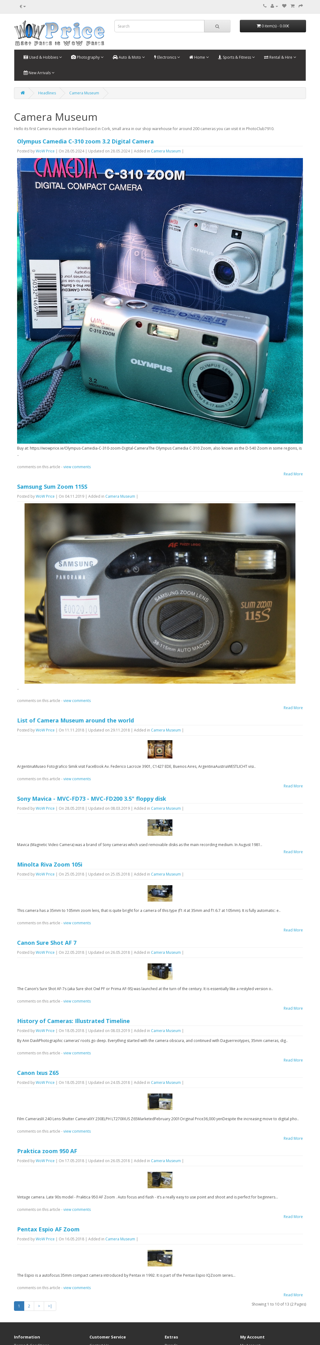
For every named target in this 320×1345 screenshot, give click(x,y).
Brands (171, 1291)
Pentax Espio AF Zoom (48, 1181)
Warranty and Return (32, 1304)
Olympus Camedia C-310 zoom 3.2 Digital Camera (85, 141)
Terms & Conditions (31, 1291)
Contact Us (99, 1291)
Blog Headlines (178, 1316)
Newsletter (249, 1310)
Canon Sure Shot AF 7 (46, 913)
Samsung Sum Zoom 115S (52, 486)
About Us (22, 1316)
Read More (293, 474)
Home (199, 57)
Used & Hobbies (43, 57)
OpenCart (44, 1332)
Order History (252, 1298)
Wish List (247, 1304)
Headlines (47, 93)
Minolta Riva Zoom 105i (49, 841)
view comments (77, 466)
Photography (87, 57)
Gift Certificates (178, 1298)
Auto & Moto (129, 57)
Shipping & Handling (32, 1298)
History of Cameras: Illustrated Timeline (73, 986)
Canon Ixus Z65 (38, 1037)
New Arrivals (39, 72)
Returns (96, 1298)
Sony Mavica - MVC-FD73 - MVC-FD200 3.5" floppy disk (91, 792)
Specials (172, 1310)
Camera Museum (84, 93)
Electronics (167, 57)
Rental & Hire (280, 57)
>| (50, 1252)
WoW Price (45, 151)
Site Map (96, 1304)
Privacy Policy (26, 1310)
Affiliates (172, 1304)
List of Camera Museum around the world (75, 720)
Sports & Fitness (236, 57)
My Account (250, 1291)
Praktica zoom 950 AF (47, 1109)
